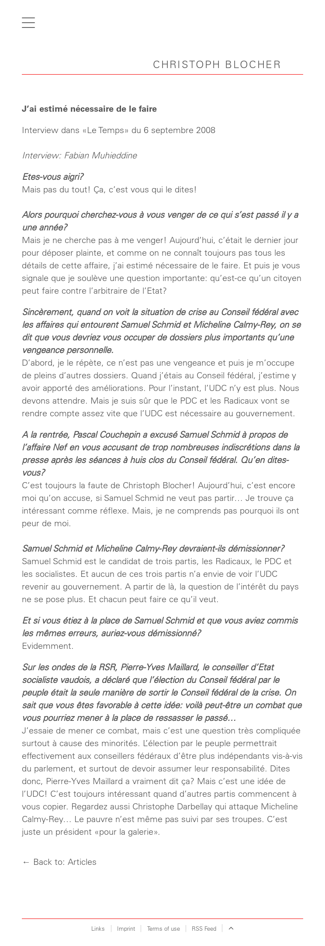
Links (98, 928)
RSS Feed (204, 928)
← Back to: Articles (59, 861)
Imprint (126, 928)
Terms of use (163, 928)
